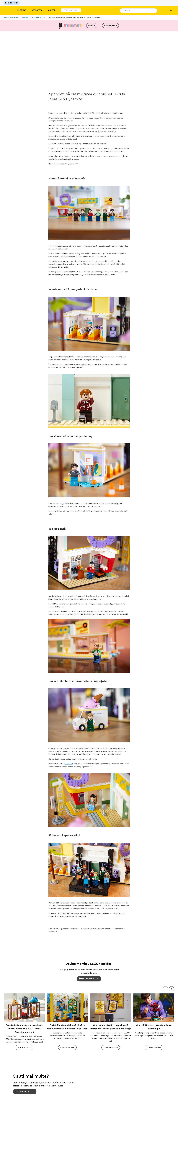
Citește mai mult (24, 1047)
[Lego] (6, 10)
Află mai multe (110, 25)
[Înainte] (171, 988)
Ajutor (51, 10)
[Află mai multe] (89, 1084)
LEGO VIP (69, 764)
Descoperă (37, 10)
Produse (21, 10)
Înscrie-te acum (86, 979)
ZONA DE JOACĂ (11, 3)
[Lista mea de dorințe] (162, 10)
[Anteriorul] (165, 988)
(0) (169, 10)
